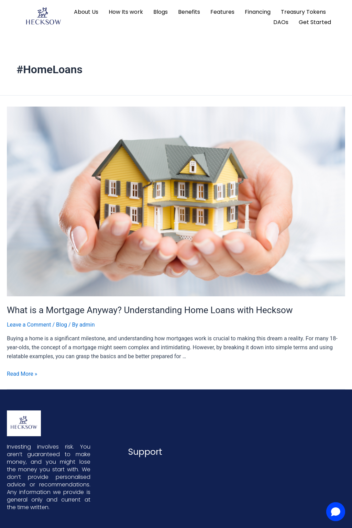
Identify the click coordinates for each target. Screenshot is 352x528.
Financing (258, 12)
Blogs (160, 12)
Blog (61, 324)
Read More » (22, 374)
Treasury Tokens (303, 12)
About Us (86, 12)
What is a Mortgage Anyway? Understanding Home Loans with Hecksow (150, 310)
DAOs (280, 22)
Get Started (315, 22)
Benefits (189, 12)
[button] (335, 511)
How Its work (126, 12)
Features (222, 12)
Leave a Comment (29, 324)
